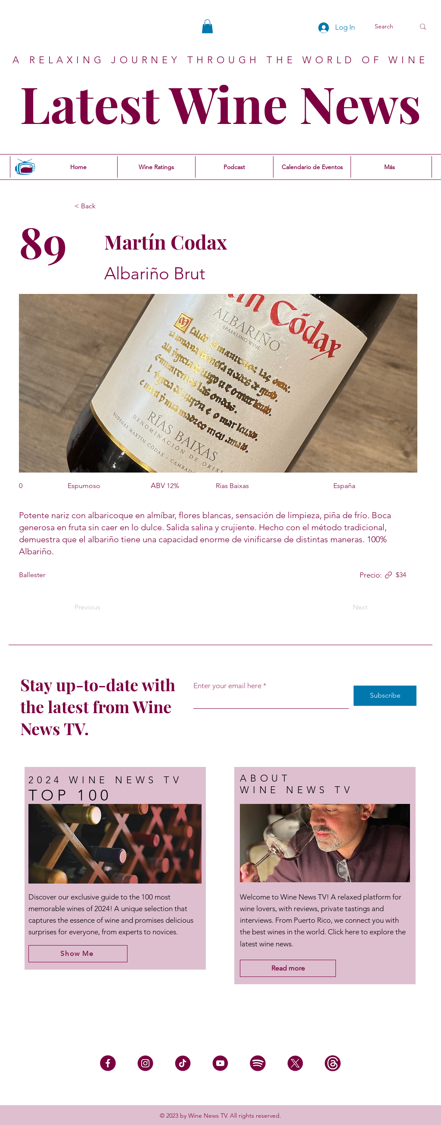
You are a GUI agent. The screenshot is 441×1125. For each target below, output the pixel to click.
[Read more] (288, 968)
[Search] (388, 27)
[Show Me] (77, 953)
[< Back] (103, 206)
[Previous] (103, 607)
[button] (207, 26)
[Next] (345, 607)
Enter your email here (227, 685)
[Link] (388, 575)
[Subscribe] (385, 696)
